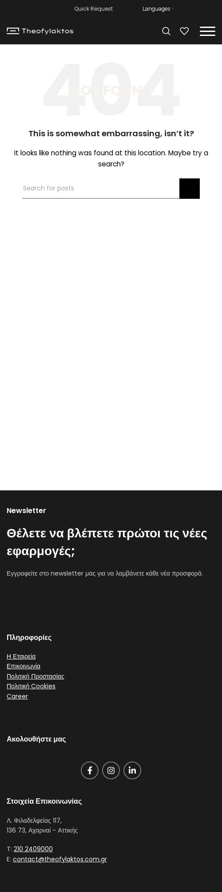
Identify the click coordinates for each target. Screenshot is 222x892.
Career (17, 696)
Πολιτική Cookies (31, 686)
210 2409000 (33, 849)
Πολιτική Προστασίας (35, 676)
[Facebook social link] (90, 770)
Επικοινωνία (23, 666)
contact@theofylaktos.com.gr (60, 859)
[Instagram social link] (111, 770)
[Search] (166, 31)
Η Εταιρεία (21, 656)
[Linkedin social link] (132, 770)
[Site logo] (40, 30)
